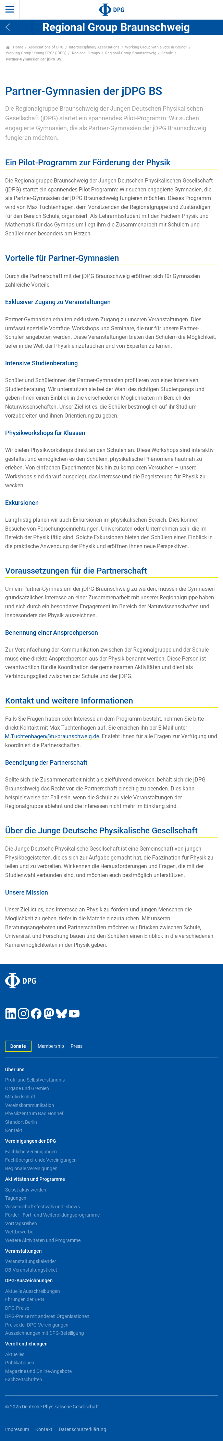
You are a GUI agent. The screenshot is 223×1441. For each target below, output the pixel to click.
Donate (18, 1046)
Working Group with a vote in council (156, 47)
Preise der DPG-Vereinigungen (37, 1325)
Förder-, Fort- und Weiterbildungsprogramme (52, 1215)
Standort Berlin (21, 1122)
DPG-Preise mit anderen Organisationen (47, 1316)
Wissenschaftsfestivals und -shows (42, 1206)
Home (14, 47)
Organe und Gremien (27, 1088)
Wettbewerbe (19, 1231)
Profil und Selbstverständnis (35, 1080)
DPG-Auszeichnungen (29, 1281)
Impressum (17, 1429)
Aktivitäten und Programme (35, 1179)
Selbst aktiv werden (25, 1190)
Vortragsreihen (21, 1223)
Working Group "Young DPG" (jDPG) (36, 53)
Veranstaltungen (23, 1251)
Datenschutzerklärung (82, 1429)
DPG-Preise (17, 1308)
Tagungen (15, 1198)
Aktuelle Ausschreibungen (32, 1291)
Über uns (14, 1070)
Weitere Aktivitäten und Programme (42, 1240)
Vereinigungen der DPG (30, 1141)
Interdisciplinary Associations (94, 47)
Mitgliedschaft (20, 1096)
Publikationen (19, 1362)
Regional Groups (86, 53)
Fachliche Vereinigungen (31, 1151)
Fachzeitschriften (23, 1379)
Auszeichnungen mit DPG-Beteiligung (44, 1333)
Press (77, 1046)
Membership (51, 1046)
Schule (167, 53)
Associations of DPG (46, 47)
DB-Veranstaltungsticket (31, 1270)
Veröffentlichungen (26, 1344)
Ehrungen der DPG (24, 1299)
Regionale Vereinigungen (31, 1168)
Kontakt (13, 1130)
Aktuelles (14, 1354)
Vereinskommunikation (29, 1105)
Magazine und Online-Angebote (38, 1371)
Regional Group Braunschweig (130, 53)
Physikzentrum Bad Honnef (34, 1113)
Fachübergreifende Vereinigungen (41, 1160)
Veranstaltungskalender (30, 1261)
